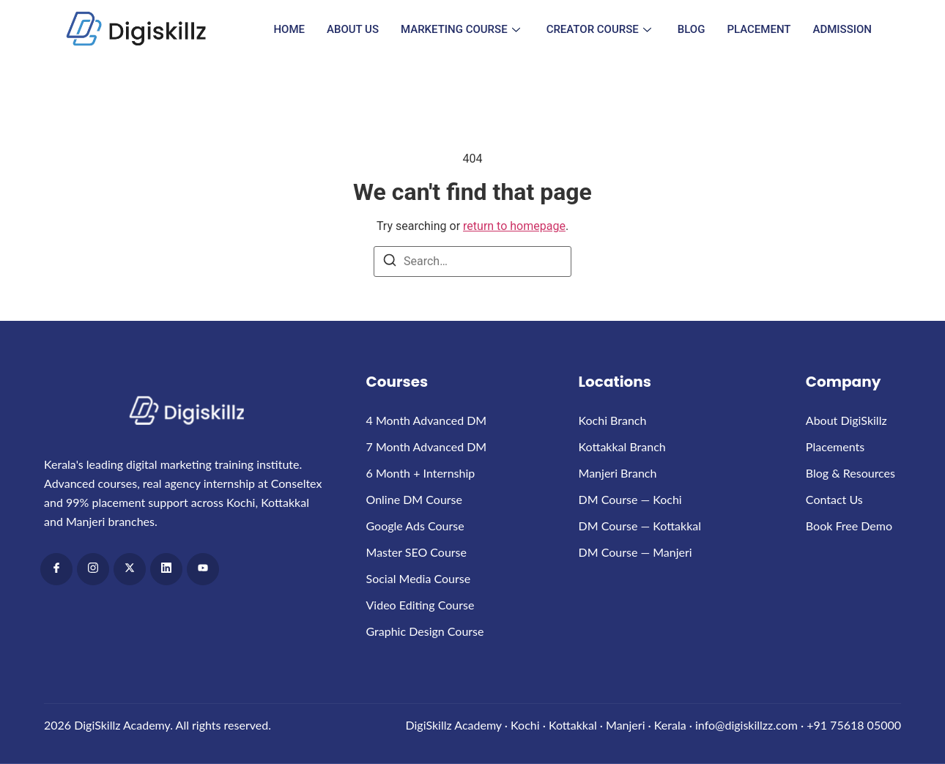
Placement (758, 29)
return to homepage (514, 226)
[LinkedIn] (166, 569)
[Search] (390, 262)
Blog (691, 29)
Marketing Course (460, 29)
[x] (130, 569)
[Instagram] (93, 569)
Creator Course (598, 29)
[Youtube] (203, 569)
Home (289, 29)
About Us (353, 29)
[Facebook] (56, 569)
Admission (842, 29)
